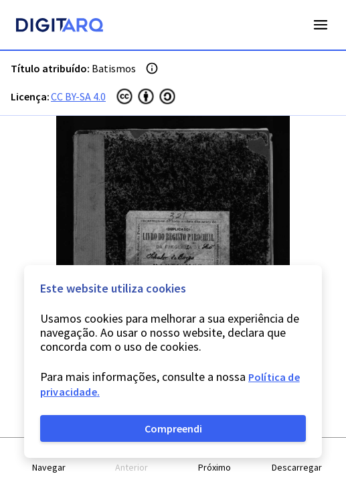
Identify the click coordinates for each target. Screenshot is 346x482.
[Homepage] (59, 26)
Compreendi (173, 428)
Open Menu (320, 24)
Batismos (114, 68)
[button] (49, 460)
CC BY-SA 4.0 (78, 96)
